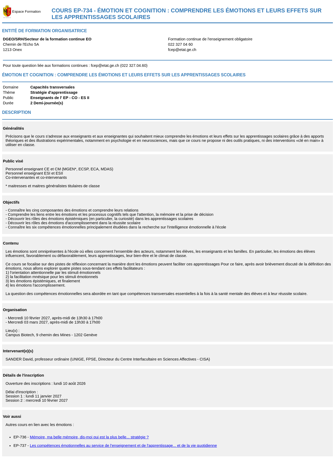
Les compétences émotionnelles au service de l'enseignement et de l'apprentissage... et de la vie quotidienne (123, 445)
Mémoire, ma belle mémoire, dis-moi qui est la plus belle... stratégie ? (89, 437)
